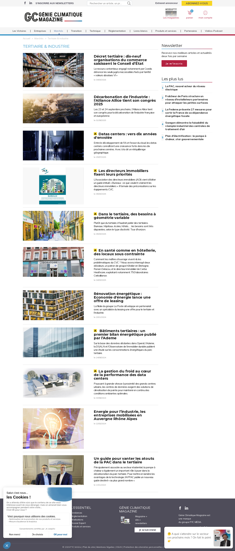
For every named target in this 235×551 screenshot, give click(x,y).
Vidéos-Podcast (213, 30)
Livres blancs (140, 30)
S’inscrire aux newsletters (55, 3)
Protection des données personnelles (143, 547)
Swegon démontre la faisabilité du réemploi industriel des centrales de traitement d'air (187, 126)
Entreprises (40, 30)
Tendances (76, 512)
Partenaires (190, 30)
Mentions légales (105, 547)
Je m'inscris (174, 63)
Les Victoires (19, 30)
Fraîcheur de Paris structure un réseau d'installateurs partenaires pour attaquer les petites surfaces (186, 99)
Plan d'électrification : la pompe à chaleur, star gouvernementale (185, 137)
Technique (95, 30)
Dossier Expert (78, 523)
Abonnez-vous (197, 3)
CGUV (119, 547)
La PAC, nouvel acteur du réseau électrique (185, 88)
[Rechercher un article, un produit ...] (109, 3)
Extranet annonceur (166, 3)
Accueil (26, 38)
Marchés (58, 30)
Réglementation (117, 30)
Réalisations (77, 519)
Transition (76, 30)
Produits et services (165, 30)
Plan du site (89, 547)
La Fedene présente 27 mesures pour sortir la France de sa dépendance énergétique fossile (188, 113)
